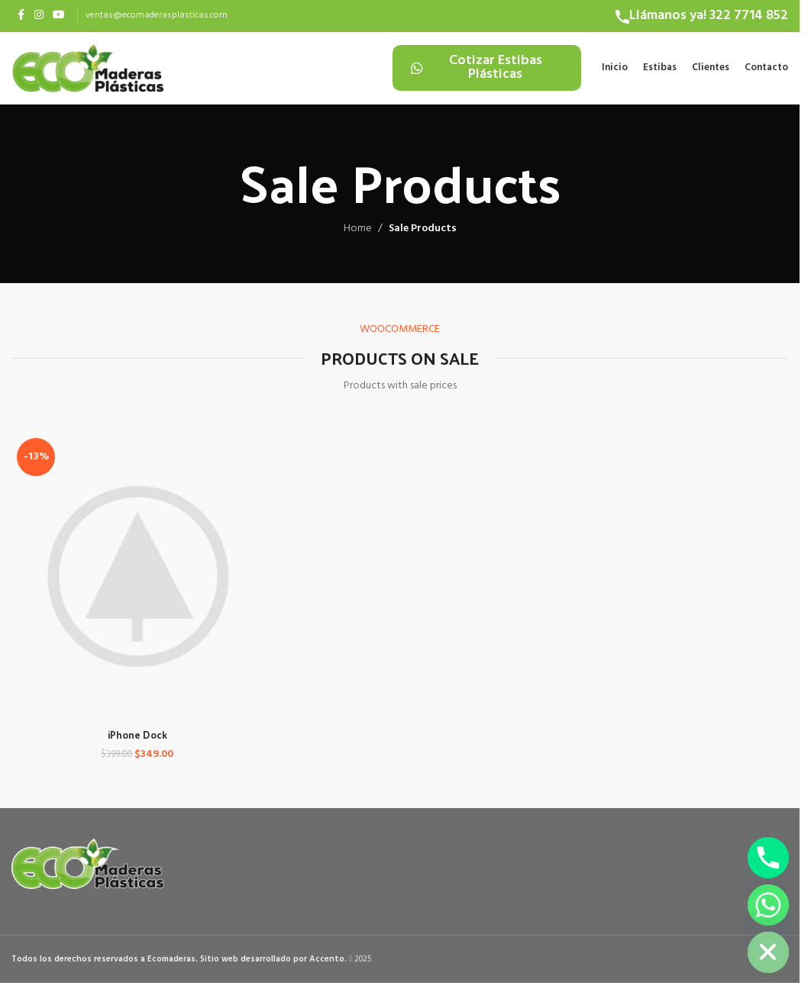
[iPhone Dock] (135, 583)
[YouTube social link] (58, 16)
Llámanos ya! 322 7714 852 (708, 16)
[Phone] (768, 857)
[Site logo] (87, 72)
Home (358, 237)
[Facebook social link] (20, 16)
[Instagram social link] (39, 16)
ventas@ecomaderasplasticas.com (157, 15)
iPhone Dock (136, 739)
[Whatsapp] (768, 905)
